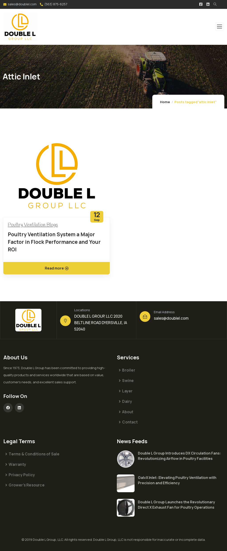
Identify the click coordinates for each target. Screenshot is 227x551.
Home (165, 102)
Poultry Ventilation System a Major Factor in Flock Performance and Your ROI (54, 242)
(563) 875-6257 (55, 4)
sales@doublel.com (22, 4)
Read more (56, 268)
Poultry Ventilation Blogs (33, 225)
